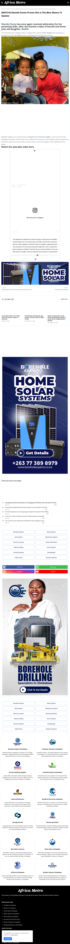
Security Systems (18, 552)
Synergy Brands (17, 822)
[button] (68, 2)
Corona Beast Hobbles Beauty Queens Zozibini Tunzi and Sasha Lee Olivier (26, 507)
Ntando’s (4, 137)
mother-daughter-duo (49, 33)
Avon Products (51, 547)
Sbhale (19, 35)
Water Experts (51, 532)
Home (3, 9)
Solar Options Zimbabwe (11, 916)
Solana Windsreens (17, 799)
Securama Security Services (12, 919)
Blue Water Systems (17, 849)
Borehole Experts (18, 532)
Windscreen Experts (51, 537)
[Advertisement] (35, 121)
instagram (20, 571)
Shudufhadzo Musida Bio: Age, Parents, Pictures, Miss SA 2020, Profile (34, 317)
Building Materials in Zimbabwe (13, 925)
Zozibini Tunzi (10, 9)
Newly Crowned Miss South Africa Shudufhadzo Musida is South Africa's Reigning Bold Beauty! (57, 318)
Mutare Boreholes (51, 542)
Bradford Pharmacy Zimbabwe (52, 799)
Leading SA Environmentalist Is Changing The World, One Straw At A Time (30, 503)
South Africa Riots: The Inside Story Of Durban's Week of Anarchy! (11, 317)
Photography (51, 552)
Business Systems (51, 557)
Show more (64, 299)
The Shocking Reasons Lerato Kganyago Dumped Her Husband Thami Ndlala (26, 512)
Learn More (14, 935)
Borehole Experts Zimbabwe (17, 749)
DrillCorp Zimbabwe (17, 872)
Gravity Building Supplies (17, 772)
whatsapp (53, 567)
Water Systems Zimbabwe (11, 914)
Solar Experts (19, 537)
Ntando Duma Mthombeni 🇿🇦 (30, 255)
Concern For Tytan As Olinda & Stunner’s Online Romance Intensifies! (24, 516)
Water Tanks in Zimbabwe (11, 942)
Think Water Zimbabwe (52, 849)
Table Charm (19, 557)
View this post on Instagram (35, 217)
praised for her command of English (39, 137)
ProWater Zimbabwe (10, 905)
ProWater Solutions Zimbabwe (52, 749)
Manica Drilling (18, 547)
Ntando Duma (8, 24)
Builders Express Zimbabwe (52, 872)
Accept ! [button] (7, 939)
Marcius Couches (18, 542)
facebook (20, 567)
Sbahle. (25, 28)
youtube (52, 571)
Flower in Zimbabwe (10, 908)
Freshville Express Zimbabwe (52, 772)
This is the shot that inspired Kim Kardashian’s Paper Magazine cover (24, 521)
